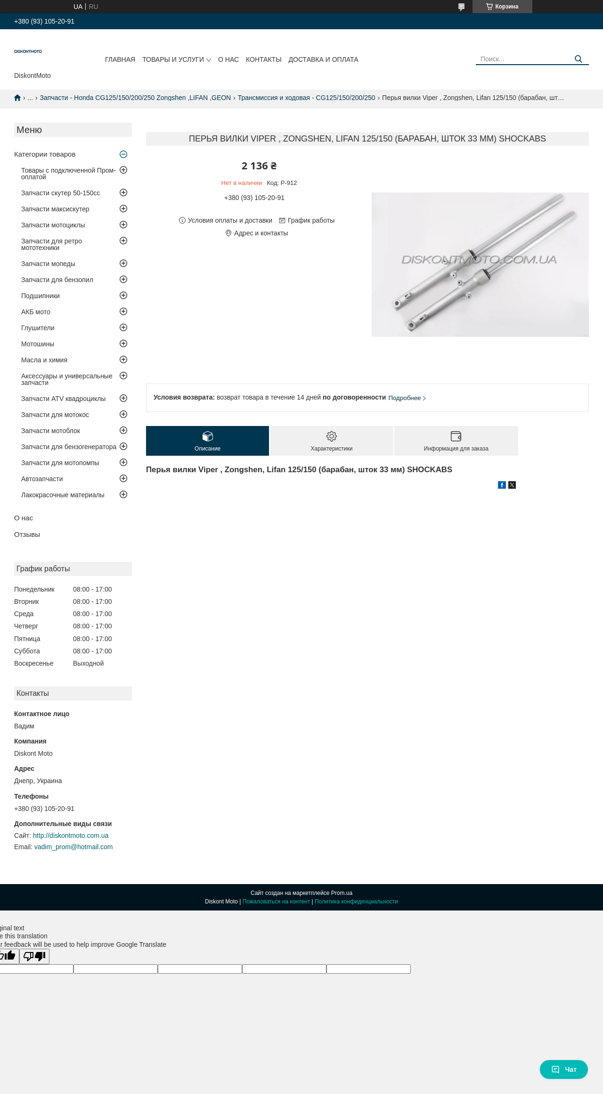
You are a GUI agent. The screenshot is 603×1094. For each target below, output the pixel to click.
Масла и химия (44, 360)
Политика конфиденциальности (356, 901)
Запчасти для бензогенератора (68, 447)
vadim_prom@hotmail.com (73, 847)
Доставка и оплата (324, 59)
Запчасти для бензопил (57, 280)
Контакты (264, 59)
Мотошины (37, 344)
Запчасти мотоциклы (53, 225)
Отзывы (27, 534)
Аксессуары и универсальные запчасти (67, 379)
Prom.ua (341, 893)
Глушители (38, 328)
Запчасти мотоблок (50, 430)
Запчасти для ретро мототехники (51, 244)
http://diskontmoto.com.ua (70, 835)
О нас (228, 59)
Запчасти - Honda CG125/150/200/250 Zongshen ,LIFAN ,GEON (135, 97)
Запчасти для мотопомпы (60, 463)
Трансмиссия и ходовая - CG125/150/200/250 (306, 97)
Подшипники (40, 296)
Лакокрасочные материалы (63, 495)
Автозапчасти (42, 479)
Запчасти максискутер (55, 209)
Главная (120, 59)
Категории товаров (44, 154)
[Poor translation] (34, 956)
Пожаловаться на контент (276, 901)
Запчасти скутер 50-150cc (60, 193)
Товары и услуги (173, 59)
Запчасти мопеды (48, 263)
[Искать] (578, 59)
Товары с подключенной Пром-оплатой (68, 174)
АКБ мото (35, 312)
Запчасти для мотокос (55, 414)
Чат (564, 1069)
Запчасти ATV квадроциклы (63, 398)
